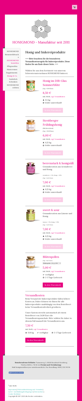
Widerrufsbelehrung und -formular (29, 390)
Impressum (12, 390)
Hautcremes (12, 69)
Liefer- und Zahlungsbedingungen (20, 392)
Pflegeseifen (12, 66)
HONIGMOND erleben (13, 86)
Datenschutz (38, 392)
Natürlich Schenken (13, 80)
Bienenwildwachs (12, 56)
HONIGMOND (13, 51)
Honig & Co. (12, 76)
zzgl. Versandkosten (58, 97)
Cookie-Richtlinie (14, 394)
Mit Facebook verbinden (16, 373)
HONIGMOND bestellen (13, 61)
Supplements (11, 73)
